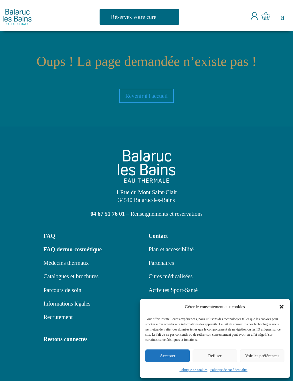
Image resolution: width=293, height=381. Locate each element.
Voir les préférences (262, 355)
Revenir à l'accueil (146, 96)
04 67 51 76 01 (107, 214)
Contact (158, 236)
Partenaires (161, 263)
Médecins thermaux (66, 263)
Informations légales (66, 303)
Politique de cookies (193, 370)
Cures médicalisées (171, 276)
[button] (281, 307)
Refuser (215, 355)
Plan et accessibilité (171, 249)
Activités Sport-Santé (173, 290)
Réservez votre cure (134, 17)
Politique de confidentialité (229, 370)
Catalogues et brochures (70, 276)
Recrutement (58, 317)
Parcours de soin (62, 290)
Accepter (167, 355)
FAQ (49, 236)
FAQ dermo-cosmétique (72, 249)
